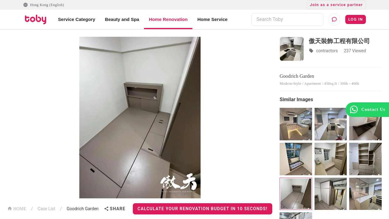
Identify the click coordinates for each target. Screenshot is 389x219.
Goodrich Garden (82, 208)
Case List (46, 208)
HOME (16, 208)
